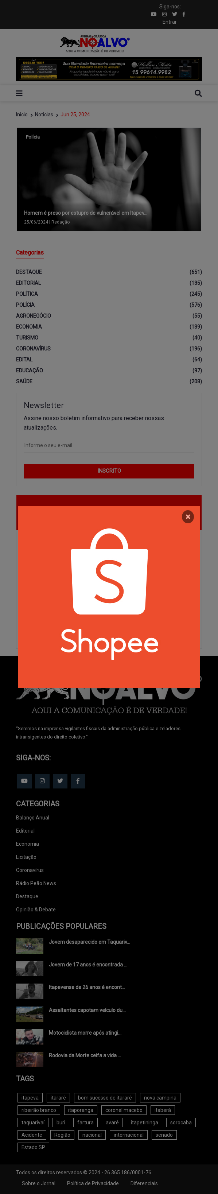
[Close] (188, 516)
